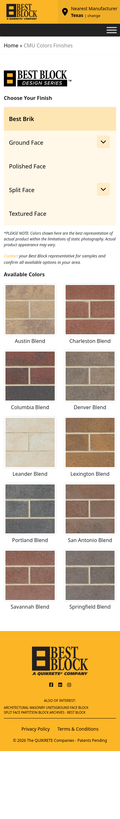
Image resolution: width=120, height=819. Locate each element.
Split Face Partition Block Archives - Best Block (44, 712)
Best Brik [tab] (21, 119)
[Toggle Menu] (112, 30)
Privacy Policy (35, 729)
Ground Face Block (72, 707)
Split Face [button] (59, 189)
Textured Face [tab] (27, 213)
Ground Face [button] (59, 141)
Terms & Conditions (78, 729)
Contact (11, 256)
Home (11, 45)
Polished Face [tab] (27, 166)
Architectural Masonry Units (29, 707)
